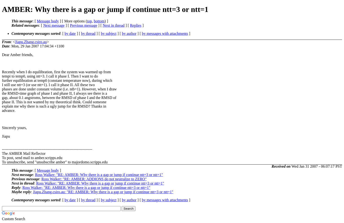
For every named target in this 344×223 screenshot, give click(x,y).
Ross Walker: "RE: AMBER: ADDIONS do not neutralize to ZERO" (93, 179)
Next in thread (114, 25)
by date (70, 33)
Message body (48, 21)
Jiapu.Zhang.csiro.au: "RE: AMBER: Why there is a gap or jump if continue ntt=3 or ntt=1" (103, 192)
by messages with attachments (165, 33)
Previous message (83, 25)
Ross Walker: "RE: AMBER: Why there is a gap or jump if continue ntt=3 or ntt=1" (99, 175)
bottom (99, 21)
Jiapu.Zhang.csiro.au (31, 42)
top (89, 21)
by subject (108, 33)
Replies (135, 25)
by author (129, 33)
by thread (88, 33)
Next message (53, 25)
